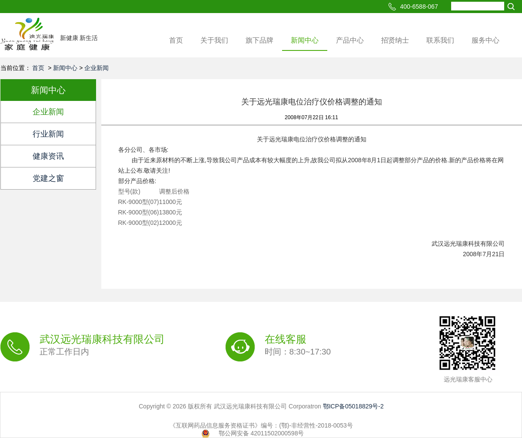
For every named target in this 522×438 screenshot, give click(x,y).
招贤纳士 (395, 40)
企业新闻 (96, 67)
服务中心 (485, 40)
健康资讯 (48, 156)
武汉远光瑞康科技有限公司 (102, 345)
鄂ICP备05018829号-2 (353, 406)
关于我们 (214, 40)
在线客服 (298, 345)
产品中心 (350, 40)
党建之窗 (48, 178)
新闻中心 (305, 40)
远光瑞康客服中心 (468, 379)
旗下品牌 (259, 40)
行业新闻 (48, 134)
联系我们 (440, 40)
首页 (176, 40)
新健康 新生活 (79, 37)
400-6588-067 (419, 6)
